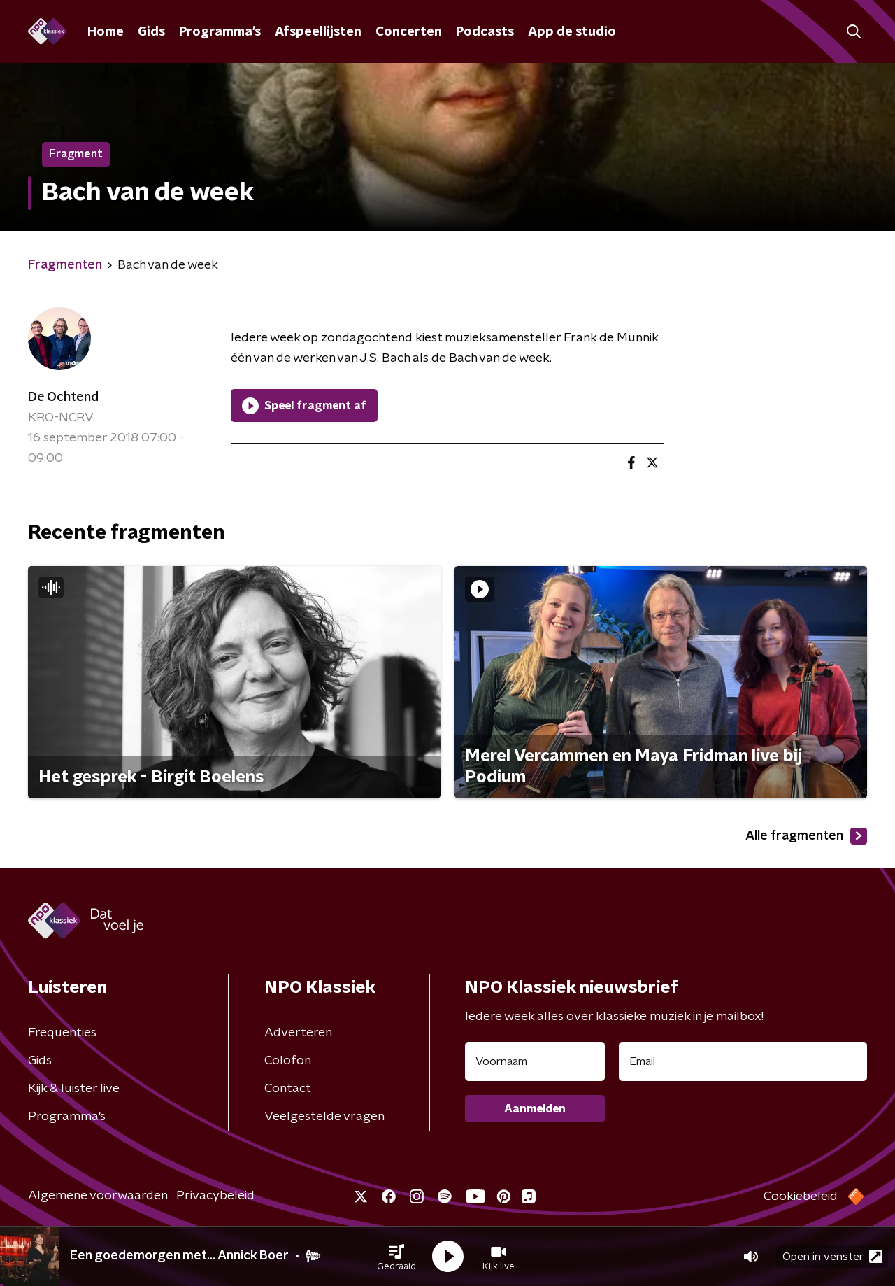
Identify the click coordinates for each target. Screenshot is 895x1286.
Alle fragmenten (806, 836)
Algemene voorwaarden (98, 1195)
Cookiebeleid (801, 1196)
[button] (396, 1256)
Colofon (287, 1060)
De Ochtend (63, 397)
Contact (287, 1088)
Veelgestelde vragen (324, 1116)
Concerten (408, 32)
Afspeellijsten (318, 32)
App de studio (572, 32)
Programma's (220, 32)
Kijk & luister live (74, 1088)
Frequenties (62, 1032)
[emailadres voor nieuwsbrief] (743, 1061)
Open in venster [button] (832, 1256)
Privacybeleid (215, 1195)
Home (105, 32)
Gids (151, 32)
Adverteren (298, 1032)
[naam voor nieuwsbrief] (535, 1061)
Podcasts (485, 32)
